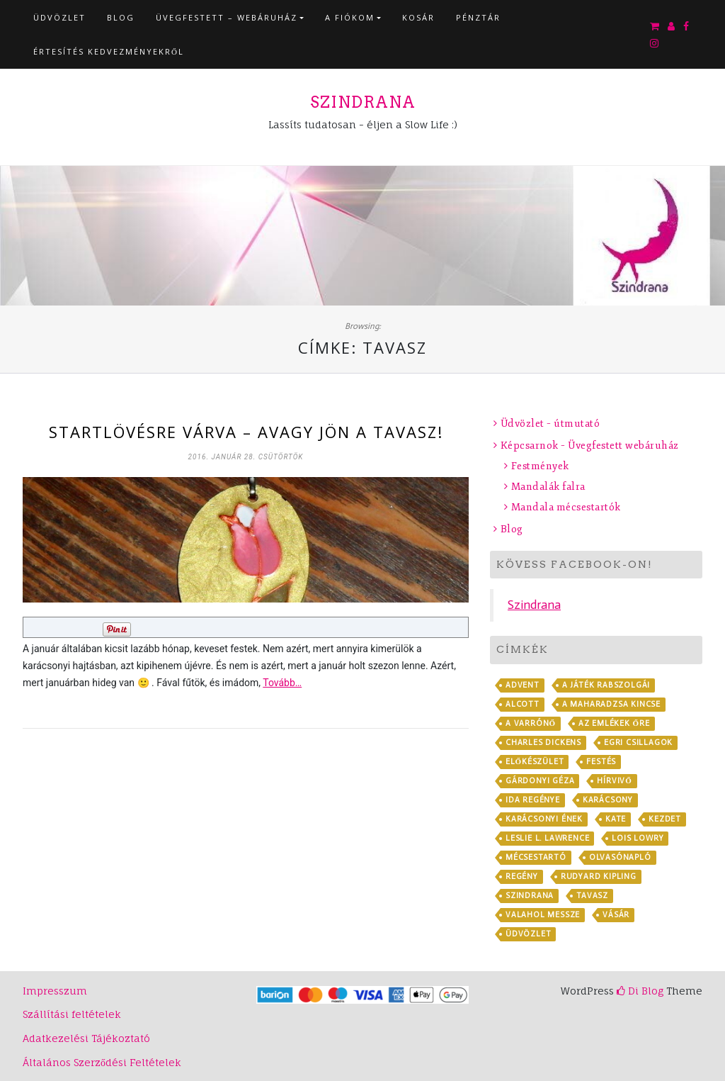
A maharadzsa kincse (611, 704)
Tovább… (282, 682)
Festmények (540, 466)
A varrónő (531, 723)
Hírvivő (614, 780)
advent (523, 685)
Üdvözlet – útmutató (550, 424)
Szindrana (363, 102)
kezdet (665, 819)
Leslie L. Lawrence (547, 838)
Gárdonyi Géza (540, 780)
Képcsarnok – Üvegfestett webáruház (590, 445)
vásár (616, 914)
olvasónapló (620, 857)
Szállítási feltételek (72, 1014)
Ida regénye (533, 800)
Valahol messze (543, 914)
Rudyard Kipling (598, 876)
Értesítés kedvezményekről (108, 51)
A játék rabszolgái (606, 685)
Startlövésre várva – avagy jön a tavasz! (246, 431)
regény (522, 876)
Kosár (418, 17)
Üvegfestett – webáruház (226, 17)
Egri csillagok (638, 742)
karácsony (608, 800)
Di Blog (640, 991)
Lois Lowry (637, 838)
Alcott (523, 704)
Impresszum (55, 991)
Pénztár (478, 17)
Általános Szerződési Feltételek (102, 1062)
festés (601, 761)
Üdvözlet (59, 17)
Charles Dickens (543, 742)
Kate (615, 819)
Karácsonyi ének (544, 819)
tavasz (592, 895)
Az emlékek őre (614, 723)
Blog (121, 17)
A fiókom (350, 17)
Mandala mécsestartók (566, 507)
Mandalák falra (548, 487)
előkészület (535, 761)
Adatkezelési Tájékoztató (86, 1038)
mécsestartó (536, 857)
